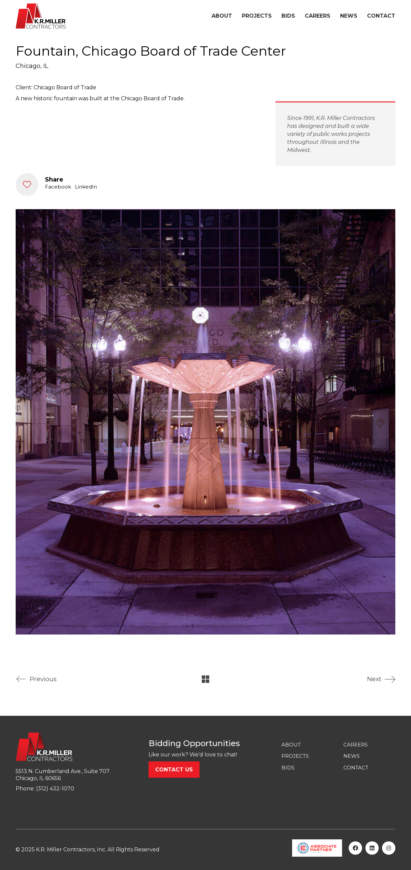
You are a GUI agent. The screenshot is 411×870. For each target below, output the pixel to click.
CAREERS (355, 744)
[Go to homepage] (41, 16)
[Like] (27, 184)
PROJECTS (295, 756)
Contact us (174, 769)
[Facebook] (355, 848)
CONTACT (355, 767)
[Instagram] (388, 848)
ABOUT (291, 744)
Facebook (58, 187)
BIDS (287, 767)
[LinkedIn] (372, 848)
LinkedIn (86, 187)
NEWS (351, 756)
